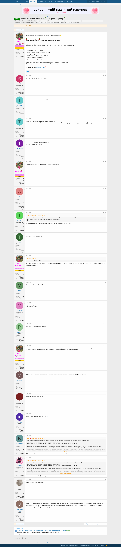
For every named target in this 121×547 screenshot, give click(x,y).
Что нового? (41, 1)
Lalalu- (19, 402)
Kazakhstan (21, 340)
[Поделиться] (104, 33)
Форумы (32, 1)
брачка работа (43, 20)
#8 (105, 212)
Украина (22, 156)
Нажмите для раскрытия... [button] (66, 451)
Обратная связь (64, 545)
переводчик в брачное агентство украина (70, 22)
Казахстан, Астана (20, 388)
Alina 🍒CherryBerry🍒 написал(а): (35, 215)
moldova (22, 451)
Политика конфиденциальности (86, 545)
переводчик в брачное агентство (32, 22)
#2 (105, 75)
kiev (23, 297)
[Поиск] (103, 1)
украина (22, 319)
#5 (105, 140)
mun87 (19, 290)
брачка (37, 20)
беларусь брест (20, 496)
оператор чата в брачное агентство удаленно (92, 20)
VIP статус (69, 1)
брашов (22, 430)
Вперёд (20, 29)
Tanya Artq (19, 148)
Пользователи (59, 1)
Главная (26, 1)
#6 (105, 161)
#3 (105, 97)
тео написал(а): (30, 258)
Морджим (22, 113)
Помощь (97, 545)
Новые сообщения (18, 4)
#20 (105, 479)
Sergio (19, 84)
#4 (105, 118)
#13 (105, 323)
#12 (105, 302)
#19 (105, 457)
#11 (105, 282)
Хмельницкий (21, 92)
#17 (105, 413)
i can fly (19, 221)
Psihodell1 (19, 332)
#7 (105, 188)
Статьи (50, 1)
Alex (48, 416)
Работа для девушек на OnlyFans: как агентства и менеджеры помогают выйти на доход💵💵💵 (43, 530)
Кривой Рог (21, 474)
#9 (105, 233)
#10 (105, 255)
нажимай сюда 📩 (41, 67)
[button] (45, 1)
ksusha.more (19, 443)
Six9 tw (20, 465)
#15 (105, 372)
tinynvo (19, 105)
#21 (105, 501)
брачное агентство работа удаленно (56, 20)
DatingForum (17, 1)
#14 (105, 345)
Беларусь (22, 250)
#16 (105, 393)
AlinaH (19, 196)
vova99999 (20, 310)
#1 (105, 33)
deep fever (19, 488)
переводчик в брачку (19, 22)
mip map (19, 422)
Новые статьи (19, 528)
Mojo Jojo (19, 380)
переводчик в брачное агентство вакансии (50, 22)
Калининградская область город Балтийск (20, 206)
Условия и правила (73, 545)
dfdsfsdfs (22, 519)
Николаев (22, 54)
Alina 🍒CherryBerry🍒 (20, 20)
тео (20, 242)
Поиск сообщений (28, 4)
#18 (105, 435)
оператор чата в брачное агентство (73, 20)
